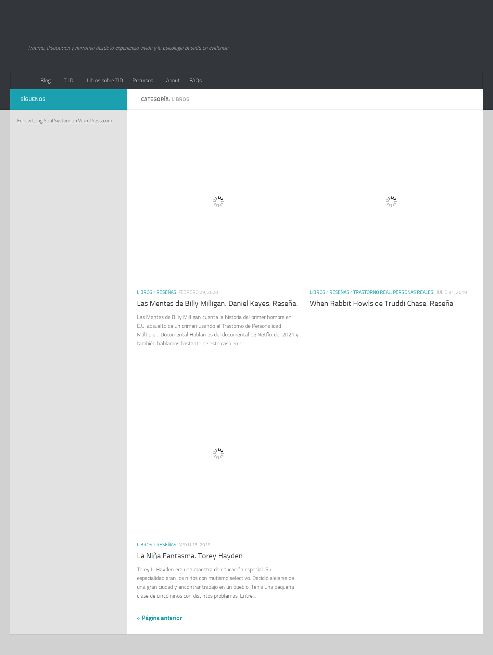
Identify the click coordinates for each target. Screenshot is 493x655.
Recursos (142, 80)
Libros (144, 292)
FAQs (195, 80)
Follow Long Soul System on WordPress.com (64, 121)
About (173, 80)
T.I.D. (69, 80)
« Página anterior (159, 618)
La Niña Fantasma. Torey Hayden (190, 555)
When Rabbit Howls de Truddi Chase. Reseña (381, 303)
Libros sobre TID (105, 80)
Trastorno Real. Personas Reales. (393, 292)
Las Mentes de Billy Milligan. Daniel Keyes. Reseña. (217, 303)
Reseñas (166, 292)
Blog (45, 80)
